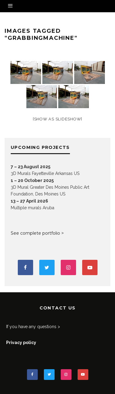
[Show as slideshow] (57, 119)
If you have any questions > (33, 326)
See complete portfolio (35, 233)
